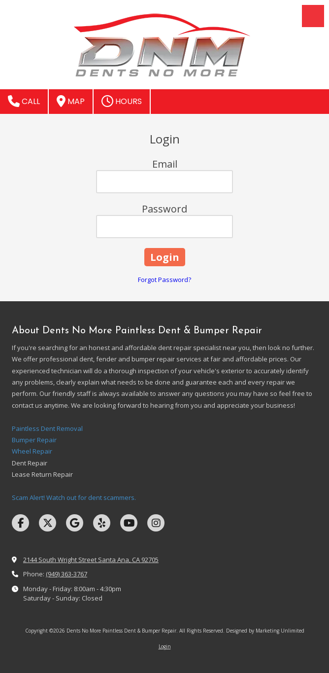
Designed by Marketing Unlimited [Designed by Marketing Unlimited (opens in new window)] (265, 630)
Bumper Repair (34, 439)
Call (24, 101)
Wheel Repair (32, 451)
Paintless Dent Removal (47, 428)
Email (164, 164)
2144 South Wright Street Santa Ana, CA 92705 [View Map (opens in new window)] (91, 559)
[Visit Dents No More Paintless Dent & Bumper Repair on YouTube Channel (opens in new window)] (128, 522)
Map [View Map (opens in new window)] (71, 101)
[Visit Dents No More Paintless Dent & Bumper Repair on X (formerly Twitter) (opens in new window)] (47, 522)
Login (165, 646)
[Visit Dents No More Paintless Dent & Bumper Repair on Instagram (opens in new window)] (155, 522)
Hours (121, 101)
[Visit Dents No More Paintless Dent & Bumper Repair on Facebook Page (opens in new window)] (20, 522)
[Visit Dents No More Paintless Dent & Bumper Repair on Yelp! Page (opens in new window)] (101, 522)
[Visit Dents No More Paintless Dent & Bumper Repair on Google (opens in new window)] (74, 522)
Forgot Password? (164, 279)
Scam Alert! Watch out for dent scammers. (74, 497)
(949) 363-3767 (66, 573)
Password (164, 208)
